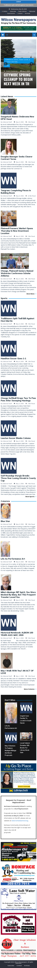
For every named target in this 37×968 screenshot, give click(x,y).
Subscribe (13, 11)
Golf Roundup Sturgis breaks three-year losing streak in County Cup (18, 478)
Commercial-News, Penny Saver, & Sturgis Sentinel (17, 61)
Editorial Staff (7, 122)
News (7, 65)
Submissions (11, 13)
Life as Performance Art (13, 559)
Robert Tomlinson (11, 71)
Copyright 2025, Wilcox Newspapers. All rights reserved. (18, 962)
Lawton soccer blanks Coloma (16, 438)
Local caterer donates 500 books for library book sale (25, 747)
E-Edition (4, 11)
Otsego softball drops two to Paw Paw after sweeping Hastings (18, 399)
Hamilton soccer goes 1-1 (13, 358)
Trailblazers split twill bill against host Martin (18, 5)
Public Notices (22, 11)
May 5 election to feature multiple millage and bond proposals (10, 750)
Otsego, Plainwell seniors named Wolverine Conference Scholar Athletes (17, 273)
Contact (19, 13)
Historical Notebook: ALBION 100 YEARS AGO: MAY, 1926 (17, 633)
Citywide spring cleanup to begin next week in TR (18, 79)
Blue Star (5, 521)
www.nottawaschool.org (20, 821)
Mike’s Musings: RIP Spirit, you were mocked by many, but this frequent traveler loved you (18, 594)
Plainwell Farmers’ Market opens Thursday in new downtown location (17, 231)
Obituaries (32, 11)
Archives (27, 13)
